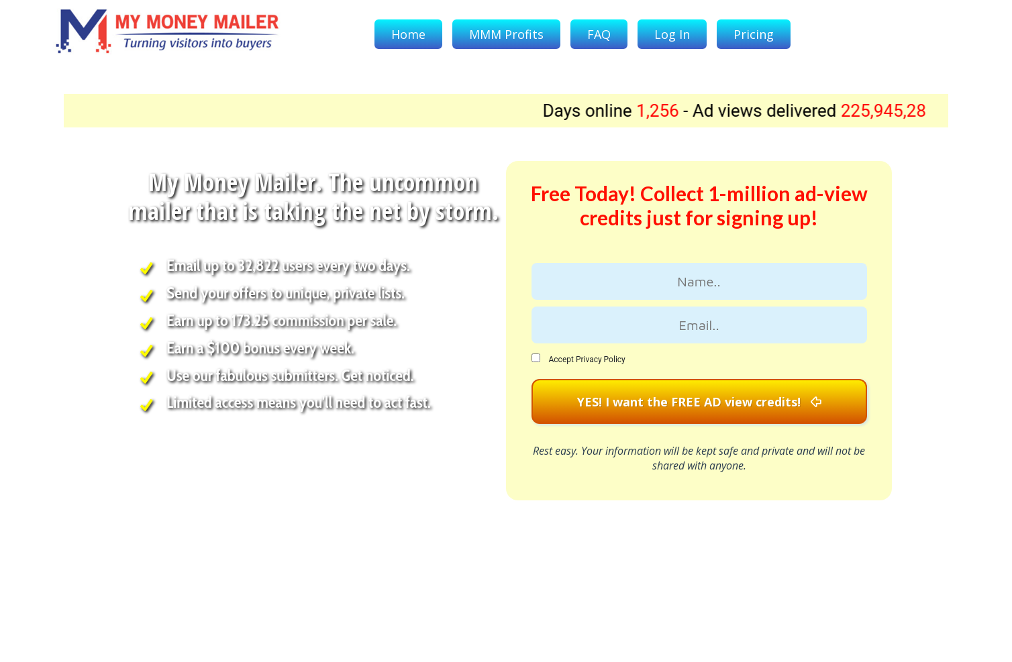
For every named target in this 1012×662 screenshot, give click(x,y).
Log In (672, 34)
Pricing (753, 34)
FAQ (599, 34)
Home (408, 34)
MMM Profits (506, 34)
